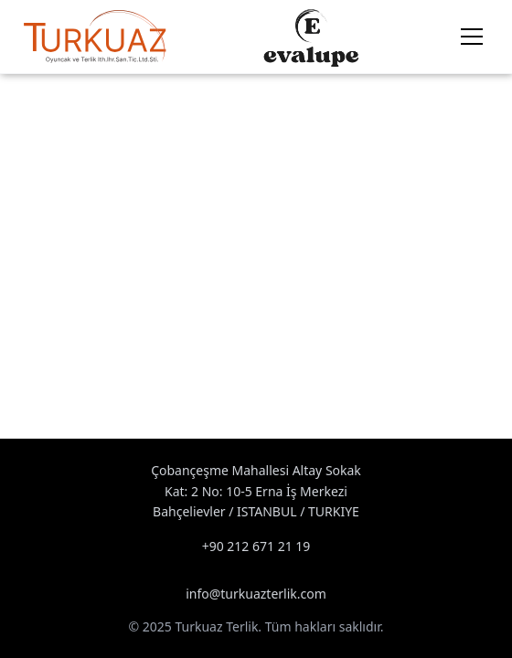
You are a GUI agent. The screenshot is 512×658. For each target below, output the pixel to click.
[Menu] (471, 36)
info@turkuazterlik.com (256, 593)
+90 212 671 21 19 (256, 546)
